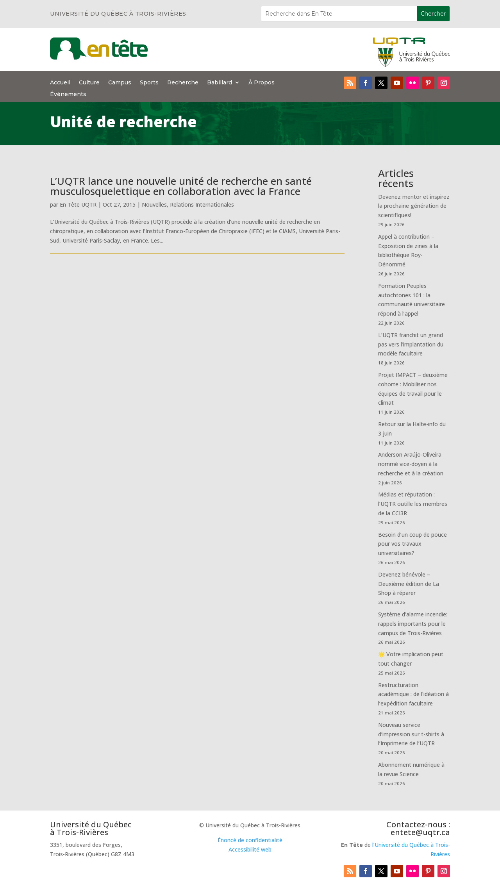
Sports (149, 83)
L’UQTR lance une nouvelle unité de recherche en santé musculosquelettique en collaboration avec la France (181, 186)
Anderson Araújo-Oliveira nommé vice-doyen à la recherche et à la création (410, 464)
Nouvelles (154, 204)
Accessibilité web (250, 849)
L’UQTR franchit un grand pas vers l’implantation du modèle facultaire (410, 344)
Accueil (60, 83)
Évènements (68, 94)
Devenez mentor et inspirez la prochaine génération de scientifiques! (414, 206)
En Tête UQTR (78, 204)
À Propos (261, 83)
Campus (119, 83)
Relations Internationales (202, 204)
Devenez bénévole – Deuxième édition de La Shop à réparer (408, 584)
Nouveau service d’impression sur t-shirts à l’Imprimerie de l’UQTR (411, 734)
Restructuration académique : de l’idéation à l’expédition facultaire (413, 694)
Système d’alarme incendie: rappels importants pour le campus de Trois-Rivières (412, 624)
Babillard (219, 83)
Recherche (182, 83)
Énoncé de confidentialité (250, 840)
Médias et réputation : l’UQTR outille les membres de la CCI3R (412, 504)
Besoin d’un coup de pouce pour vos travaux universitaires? (412, 544)
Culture (89, 83)
